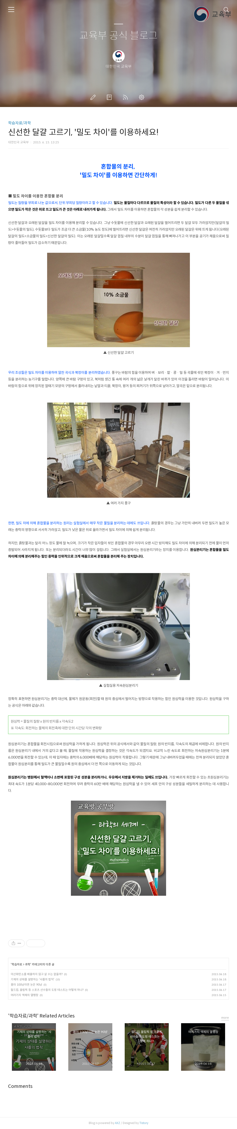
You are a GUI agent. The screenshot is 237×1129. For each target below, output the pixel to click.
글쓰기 (94, 97)
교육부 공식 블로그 (118, 36)
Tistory (143, 1123)
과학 (27, 964)
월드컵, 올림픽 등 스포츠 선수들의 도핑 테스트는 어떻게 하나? (47, 990)
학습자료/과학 (19, 123)
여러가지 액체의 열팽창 (24, 995)
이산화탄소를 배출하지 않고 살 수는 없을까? (37, 974)
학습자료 (17, 964)
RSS (126, 97)
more (225, 1018)
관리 (142, 97)
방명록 (110, 97)
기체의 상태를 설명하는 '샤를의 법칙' (32, 979)
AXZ (117, 1123)
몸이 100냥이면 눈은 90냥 (26, 984)
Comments (20, 1086)
